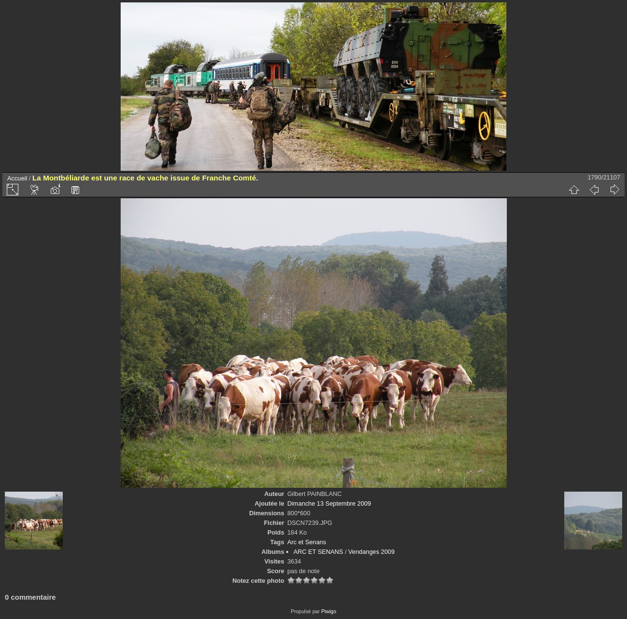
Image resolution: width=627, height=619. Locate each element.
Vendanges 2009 (371, 551)
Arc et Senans (306, 542)
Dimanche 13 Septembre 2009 (329, 503)
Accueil (17, 178)
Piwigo (328, 611)
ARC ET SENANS (318, 551)
